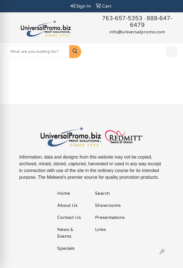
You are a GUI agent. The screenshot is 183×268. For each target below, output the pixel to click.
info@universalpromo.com (137, 32)
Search (102, 193)
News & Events (65, 233)
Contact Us (69, 217)
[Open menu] (171, 51)
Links (100, 229)
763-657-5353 (122, 18)
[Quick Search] (36, 51)
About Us (67, 205)
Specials (66, 248)
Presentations (110, 217)
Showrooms (108, 205)
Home (63, 193)
